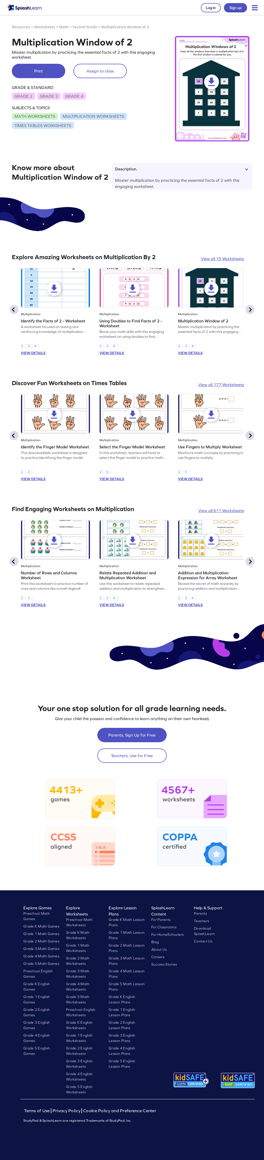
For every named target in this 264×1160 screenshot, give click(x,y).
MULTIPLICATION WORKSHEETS (93, 116)
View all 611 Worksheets (221, 510)
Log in (211, 8)
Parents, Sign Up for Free (132, 735)
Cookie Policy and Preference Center (119, 1110)
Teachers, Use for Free (132, 755)
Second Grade (85, 26)
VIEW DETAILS (33, 353)
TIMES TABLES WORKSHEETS (42, 125)
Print (38, 71)
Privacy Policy (66, 1110)
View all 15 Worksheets (222, 258)
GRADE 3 (49, 96)
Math (64, 26)
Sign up (235, 8)
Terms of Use (37, 1110)
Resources (21, 26)
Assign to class (100, 71)
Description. (181, 169)
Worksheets (44, 26)
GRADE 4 (74, 96)
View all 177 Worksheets (221, 384)
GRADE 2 (23, 96)
